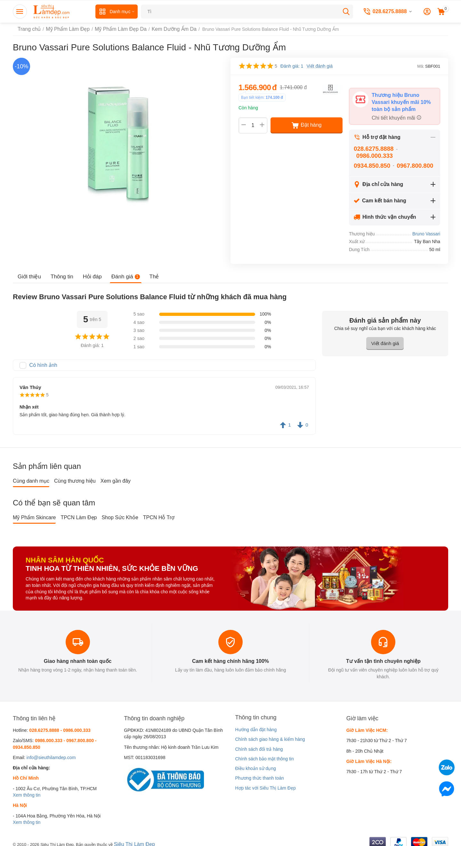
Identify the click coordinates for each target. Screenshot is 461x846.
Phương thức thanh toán (259, 773)
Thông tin (60, 272)
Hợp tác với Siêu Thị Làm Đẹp (265, 783)
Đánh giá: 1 (291, 66)
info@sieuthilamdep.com (51, 753)
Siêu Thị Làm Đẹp (132, 839)
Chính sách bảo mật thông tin (264, 754)
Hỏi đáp (89, 272)
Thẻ (148, 272)
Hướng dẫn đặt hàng (256, 725)
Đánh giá (121, 272)
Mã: (420, 66)
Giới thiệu (29, 272)
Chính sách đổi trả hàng (259, 744)
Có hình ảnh (41, 360)
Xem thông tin (26, 790)
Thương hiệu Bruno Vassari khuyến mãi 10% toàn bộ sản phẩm (402, 100)
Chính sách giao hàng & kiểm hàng (270, 734)
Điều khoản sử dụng (255, 763)
